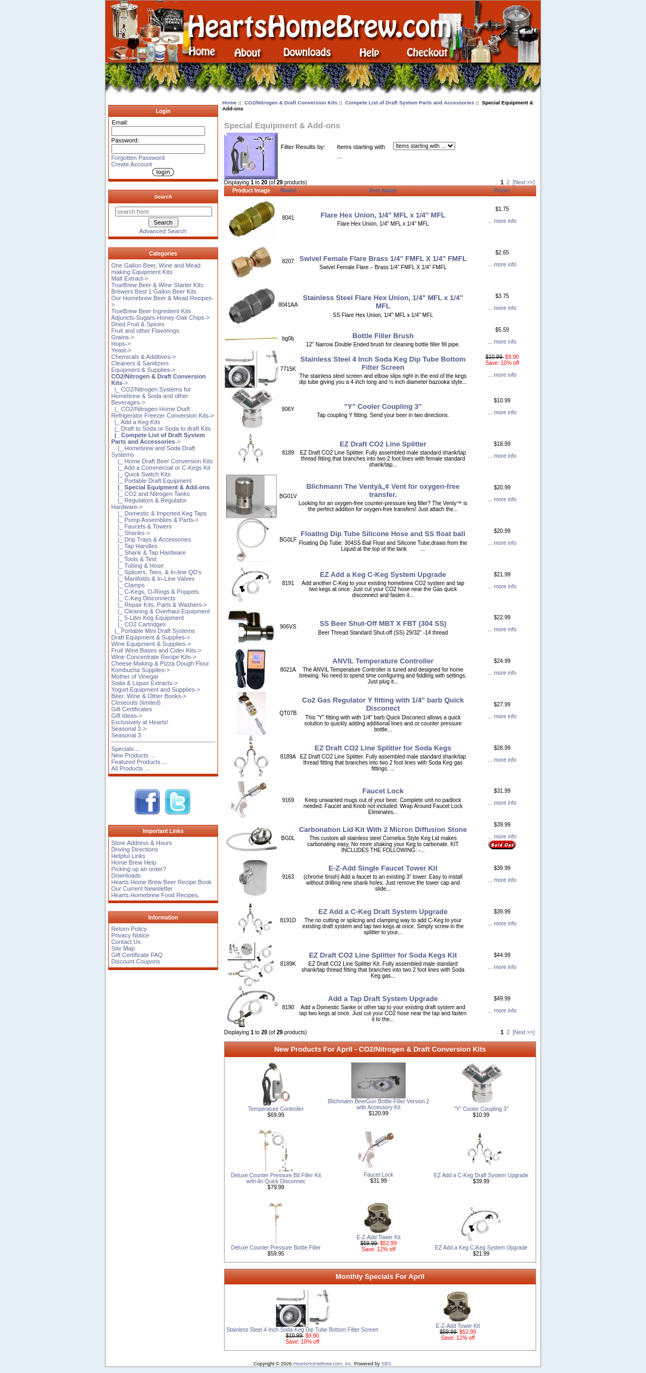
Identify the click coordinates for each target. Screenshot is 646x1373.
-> (157, 438)
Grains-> (122, 337)
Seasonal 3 (126, 735)
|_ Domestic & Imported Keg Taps (159, 513)
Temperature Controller (275, 1109)
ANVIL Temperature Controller (382, 661)
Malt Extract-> (129, 278)
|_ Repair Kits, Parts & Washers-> (159, 604)
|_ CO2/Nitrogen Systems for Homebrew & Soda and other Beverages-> (151, 396)
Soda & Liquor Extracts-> (144, 683)
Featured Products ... (139, 762)
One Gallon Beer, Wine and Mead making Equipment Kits (155, 268)
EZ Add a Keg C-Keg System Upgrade (383, 574)
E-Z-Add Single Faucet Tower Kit (383, 868)
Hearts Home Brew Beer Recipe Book (161, 882)
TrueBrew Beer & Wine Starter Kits (157, 285)
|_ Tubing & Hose (137, 565)
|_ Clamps (128, 585)
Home (229, 102)
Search (163, 197)
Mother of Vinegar (134, 676)
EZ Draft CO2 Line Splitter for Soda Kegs (383, 748)
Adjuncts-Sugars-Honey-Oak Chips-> (160, 317)
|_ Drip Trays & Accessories (151, 539)
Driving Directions (134, 849)
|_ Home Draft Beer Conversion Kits (162, 461)
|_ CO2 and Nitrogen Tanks (150, 493)
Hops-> (121, 343)
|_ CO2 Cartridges (138, 624)
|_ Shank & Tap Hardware (148, 552)
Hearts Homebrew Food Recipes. (155, 895)
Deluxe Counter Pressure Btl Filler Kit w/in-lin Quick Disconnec (276, 1178)
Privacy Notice (130, 935)
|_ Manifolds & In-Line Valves (153, 578)
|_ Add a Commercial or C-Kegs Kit (160, 467)
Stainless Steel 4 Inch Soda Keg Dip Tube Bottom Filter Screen (382, 363)
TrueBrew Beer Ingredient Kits (151, 311)
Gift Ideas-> (126, 715)
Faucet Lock (382, 791)
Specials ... (125, 748)
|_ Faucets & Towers (141, 526)
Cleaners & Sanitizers (140, 363)
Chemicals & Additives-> (143, 356)
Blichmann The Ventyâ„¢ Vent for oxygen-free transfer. (382, 490)
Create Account (131, 164)
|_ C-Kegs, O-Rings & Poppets (154, 591)
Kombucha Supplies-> (140, 670)
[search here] (163, 211)
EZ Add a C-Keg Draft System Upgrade (383, 912)
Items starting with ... (361, 151)
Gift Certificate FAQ (137, 955)
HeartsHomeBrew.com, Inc (322, 1363)
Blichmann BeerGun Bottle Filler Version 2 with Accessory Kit (379, 1104)
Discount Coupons (135, 961)
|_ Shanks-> (130, 533)
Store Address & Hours (141, 843)
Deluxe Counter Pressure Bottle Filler (276, 1248)
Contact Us (125, 942)
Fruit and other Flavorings (145, 330)
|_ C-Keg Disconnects (143, 598)
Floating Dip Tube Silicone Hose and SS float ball (383, 534)
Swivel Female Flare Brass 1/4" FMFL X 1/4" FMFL (383, 258)
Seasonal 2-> (128, 728)
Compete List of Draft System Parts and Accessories (409, 102)
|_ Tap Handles (134, 546)
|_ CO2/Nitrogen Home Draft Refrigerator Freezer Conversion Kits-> (162, 412)
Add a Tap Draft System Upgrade (383, 999)
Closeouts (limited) (135, 702)
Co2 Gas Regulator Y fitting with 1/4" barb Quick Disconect (383, 704)
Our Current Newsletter (141, 888)
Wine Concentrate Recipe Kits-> (153, 657)
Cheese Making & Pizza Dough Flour (160, 663)
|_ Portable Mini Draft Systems (153, 631)
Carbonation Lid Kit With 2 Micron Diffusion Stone (383, 829)
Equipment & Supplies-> (143, 369)
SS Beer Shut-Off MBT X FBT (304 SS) (383, 623)
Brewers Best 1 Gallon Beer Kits (153, 291)
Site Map (122, 948)
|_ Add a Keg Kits (135, 422)
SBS (386, 1363)
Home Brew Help (133, 862)
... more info (502, 221)
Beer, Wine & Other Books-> (148, 696)
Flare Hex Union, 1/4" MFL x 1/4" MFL (383, 215)
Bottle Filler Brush (383, 336)
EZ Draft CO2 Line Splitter (382, 444)
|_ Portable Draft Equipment (151, 480)
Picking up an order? (138, 869)
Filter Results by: (303, 147)
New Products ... (133, 755)
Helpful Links (128, 856)
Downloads (125, 875)
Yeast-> (121, 350)
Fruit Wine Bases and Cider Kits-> (156, 650)
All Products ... (130, 768)
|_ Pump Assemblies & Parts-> (154, 520)
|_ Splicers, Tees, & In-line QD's (156, 572)
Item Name (383, 191)
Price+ (502, 191)
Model (288, 191)
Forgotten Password (137, 157)
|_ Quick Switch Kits (140, 474)
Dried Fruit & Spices (137, 324)
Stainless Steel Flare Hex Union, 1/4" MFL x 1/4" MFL (383, 302)
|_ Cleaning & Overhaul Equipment (160, 611)
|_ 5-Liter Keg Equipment (147, 617)
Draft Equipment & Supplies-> (150, 637)
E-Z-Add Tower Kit (379, 1237)
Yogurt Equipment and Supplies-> (155, 689)
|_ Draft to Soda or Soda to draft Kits (160, 428)
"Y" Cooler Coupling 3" (383, 406)
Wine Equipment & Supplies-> (150, 644)
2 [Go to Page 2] (508, 182)
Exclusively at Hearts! (139, 722)
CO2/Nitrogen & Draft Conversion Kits (290, 102)
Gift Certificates (131, 709)
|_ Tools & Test (133, 559)
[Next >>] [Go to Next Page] (524, 182)
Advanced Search (163, 231)
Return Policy (128, 928)
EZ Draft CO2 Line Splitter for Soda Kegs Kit (383, 955)
